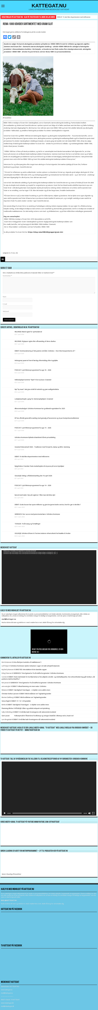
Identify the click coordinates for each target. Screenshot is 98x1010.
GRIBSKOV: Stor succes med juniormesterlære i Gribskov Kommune (37, 514)
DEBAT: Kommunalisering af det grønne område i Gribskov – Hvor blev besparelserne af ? (45, 351)
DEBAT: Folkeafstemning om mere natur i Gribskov (29, 686)
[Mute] (89, 813)
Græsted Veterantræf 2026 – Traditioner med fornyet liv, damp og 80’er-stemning (42, 447)
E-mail (5, 304)
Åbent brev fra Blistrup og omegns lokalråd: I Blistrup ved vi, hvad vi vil (49, 716)
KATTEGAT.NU (49, 5)
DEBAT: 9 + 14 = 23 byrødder (21, 701)
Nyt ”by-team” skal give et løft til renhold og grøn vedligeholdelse (37, 389)
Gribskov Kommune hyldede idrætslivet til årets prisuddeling (35, 437)
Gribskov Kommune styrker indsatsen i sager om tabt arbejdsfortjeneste (35, 666)
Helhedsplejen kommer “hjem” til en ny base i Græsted (33, 380)
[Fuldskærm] (93, 813)
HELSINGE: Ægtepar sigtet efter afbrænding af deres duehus (35, 341)
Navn (4, 297)
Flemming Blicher (7, 708)
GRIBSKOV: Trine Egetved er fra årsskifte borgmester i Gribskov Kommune (39, 673)
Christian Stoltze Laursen (10, 694)
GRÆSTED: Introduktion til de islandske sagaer (31, 669)
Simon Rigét (6, 701)
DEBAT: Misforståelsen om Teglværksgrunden (35, 694)
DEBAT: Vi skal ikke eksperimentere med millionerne (73, 17)
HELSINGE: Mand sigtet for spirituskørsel (28, 332)
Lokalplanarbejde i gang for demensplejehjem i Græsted (34, 399)
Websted (6, 311)
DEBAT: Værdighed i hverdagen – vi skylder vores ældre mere (29, 690)
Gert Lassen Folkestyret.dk (13, 716)
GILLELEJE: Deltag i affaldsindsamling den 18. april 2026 (33, 476)
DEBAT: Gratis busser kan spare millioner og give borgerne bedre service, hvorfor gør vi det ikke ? (48, 504)
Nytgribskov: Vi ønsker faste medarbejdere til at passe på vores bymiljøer (39, 466)
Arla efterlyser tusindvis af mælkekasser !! (27, 662)
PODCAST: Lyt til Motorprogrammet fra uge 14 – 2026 (33, 485)
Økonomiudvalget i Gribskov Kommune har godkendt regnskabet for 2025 (40, 408)
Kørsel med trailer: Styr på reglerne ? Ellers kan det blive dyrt (35, 495)
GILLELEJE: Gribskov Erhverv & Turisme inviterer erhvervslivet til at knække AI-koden (42, 533)
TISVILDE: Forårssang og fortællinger (27, 524)
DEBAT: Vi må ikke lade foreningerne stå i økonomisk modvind (35, 712)
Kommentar (7, 276)
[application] (49, 577)
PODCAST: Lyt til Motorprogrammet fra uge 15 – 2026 (33, 428)
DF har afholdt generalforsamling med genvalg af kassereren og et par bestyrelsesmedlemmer (47, 418)
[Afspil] (5, 813)
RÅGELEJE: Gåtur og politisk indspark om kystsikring (32, 708)
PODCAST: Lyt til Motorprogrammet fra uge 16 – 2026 (33, 370)
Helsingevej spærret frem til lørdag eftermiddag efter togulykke (36, 360)
